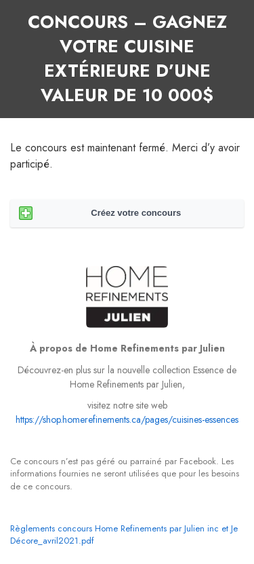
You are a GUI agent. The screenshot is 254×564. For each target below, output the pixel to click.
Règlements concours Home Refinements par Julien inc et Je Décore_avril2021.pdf (124, 534)
